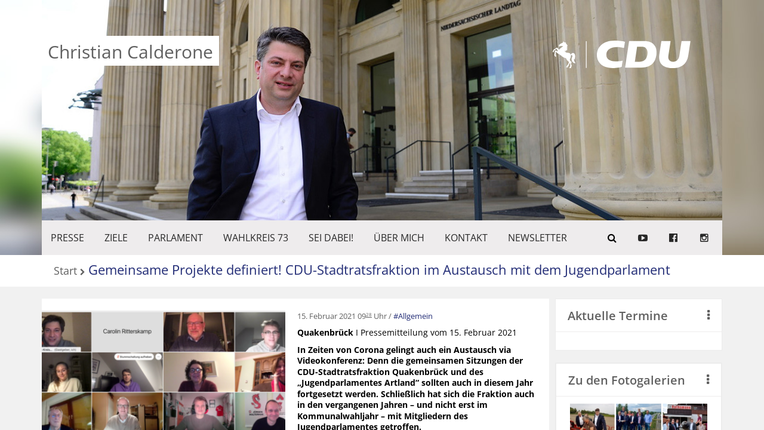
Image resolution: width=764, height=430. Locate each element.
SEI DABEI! (331, 237)
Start (65, 271)
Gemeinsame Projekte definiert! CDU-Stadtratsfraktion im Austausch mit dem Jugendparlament (379, 269)
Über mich (399, 237)
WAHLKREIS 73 (255, 237)
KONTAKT (466, 237)
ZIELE (116, 237)
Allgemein (415, 316)
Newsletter (537, 237)
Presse (67, 237)
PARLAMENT (175, 237)
